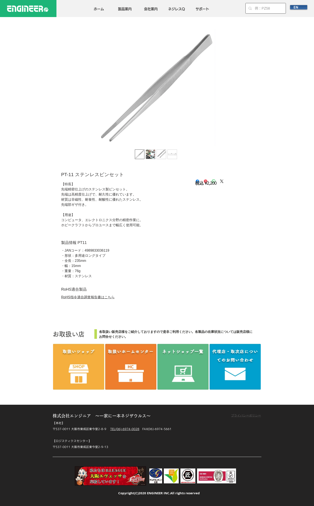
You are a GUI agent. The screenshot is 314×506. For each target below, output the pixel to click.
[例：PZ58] (266, 8)
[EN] (298, 7)
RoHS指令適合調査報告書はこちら (88, 297)
